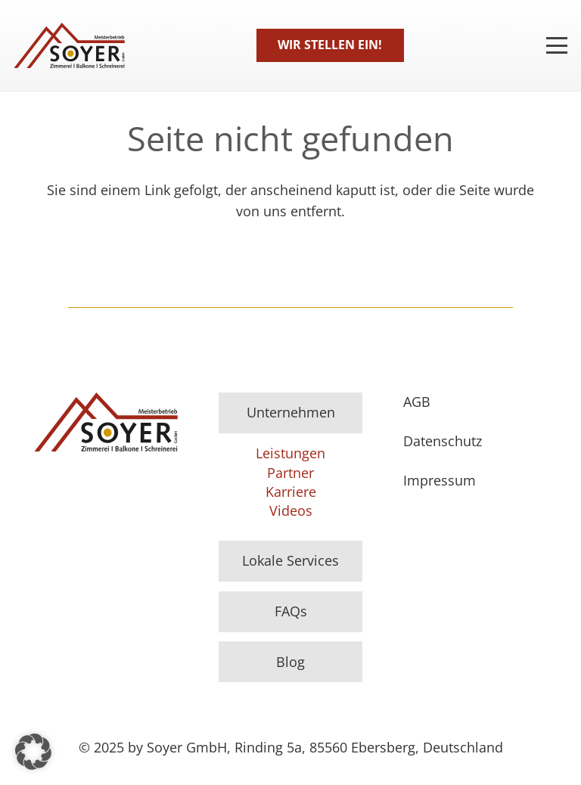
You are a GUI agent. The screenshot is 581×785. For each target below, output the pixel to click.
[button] (33, 751)
